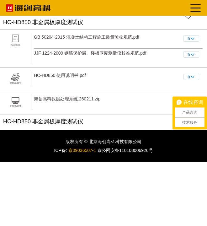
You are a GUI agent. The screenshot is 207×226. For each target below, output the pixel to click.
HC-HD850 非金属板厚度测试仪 (43, 22)
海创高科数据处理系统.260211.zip (67, 98)
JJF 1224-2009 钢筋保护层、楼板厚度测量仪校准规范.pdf (90, 53)
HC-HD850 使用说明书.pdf (60, 75)
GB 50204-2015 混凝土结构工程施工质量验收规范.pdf (86, 37)
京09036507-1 (82, 150)
